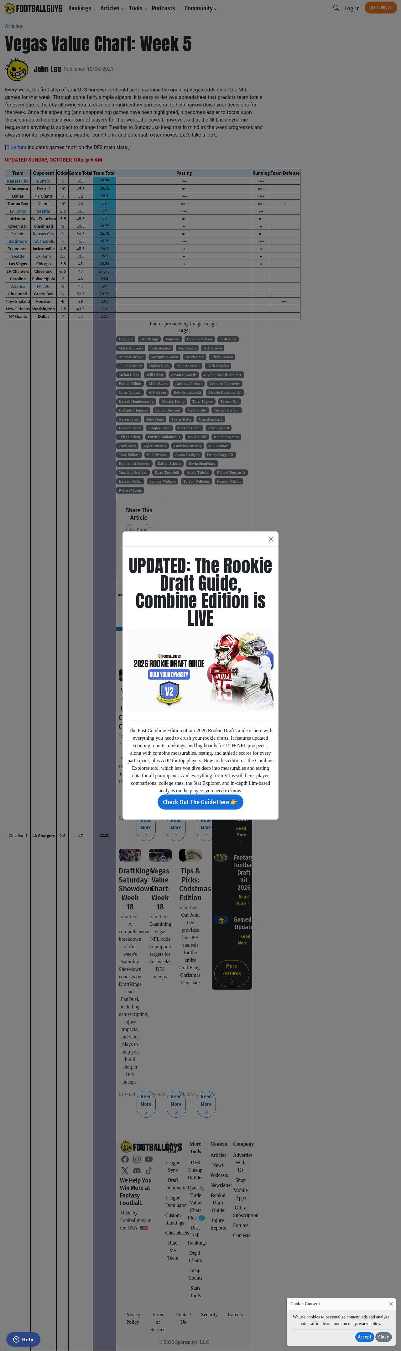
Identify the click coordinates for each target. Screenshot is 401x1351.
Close (383, 1337)
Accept (365, 1337)
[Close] (390, 1304)
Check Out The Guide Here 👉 (200, 802)
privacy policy (367, 1323)
